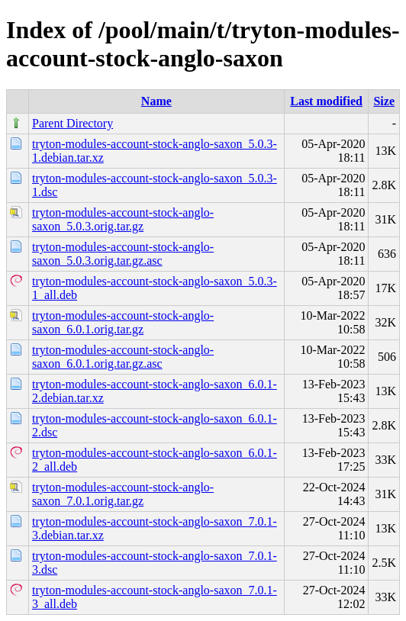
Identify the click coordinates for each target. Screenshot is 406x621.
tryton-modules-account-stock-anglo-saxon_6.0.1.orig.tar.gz (123, 322)
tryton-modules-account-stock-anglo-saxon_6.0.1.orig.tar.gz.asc (123, 356)
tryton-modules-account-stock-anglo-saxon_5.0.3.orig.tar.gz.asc (123, 253)
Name (156, 101)
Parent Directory (72, 123)
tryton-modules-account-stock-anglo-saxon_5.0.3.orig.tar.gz (123, 219)
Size (384, 101)
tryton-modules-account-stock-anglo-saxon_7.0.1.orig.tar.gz (123, 494)
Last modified (326, 101)
